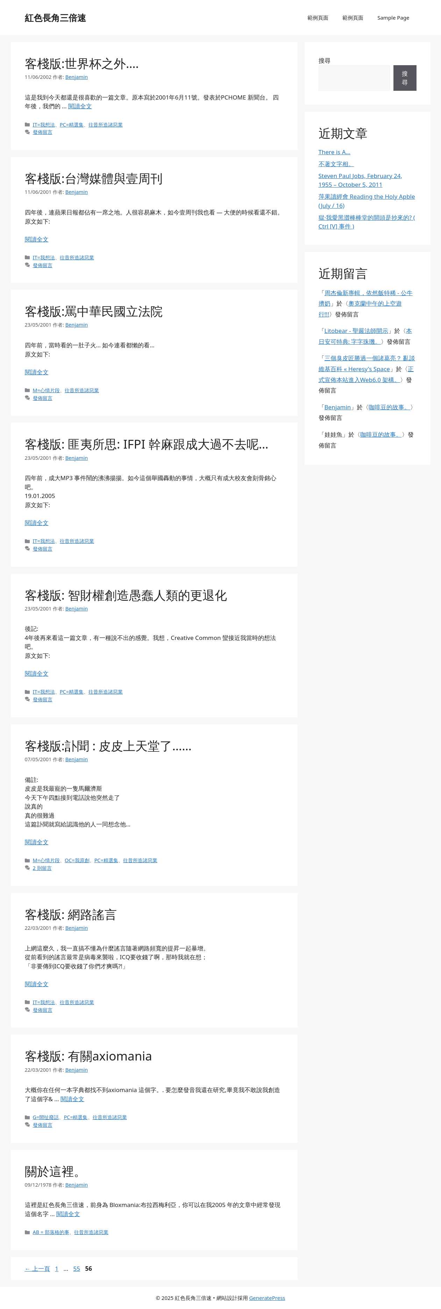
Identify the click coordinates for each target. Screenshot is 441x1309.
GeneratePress (267, 1297)
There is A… (335, 152)
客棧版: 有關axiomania (88, 1056)
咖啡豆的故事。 (389, 407)
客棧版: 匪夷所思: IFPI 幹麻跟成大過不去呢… (147, 444)
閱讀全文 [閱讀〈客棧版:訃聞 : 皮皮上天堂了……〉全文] (37, 842)
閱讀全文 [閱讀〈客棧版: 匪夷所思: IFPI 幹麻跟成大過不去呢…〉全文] (37, 523)
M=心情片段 (46, 390)
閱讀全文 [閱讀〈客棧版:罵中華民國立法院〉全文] (37, 372)
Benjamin (338, 407)
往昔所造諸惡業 (105, 124)
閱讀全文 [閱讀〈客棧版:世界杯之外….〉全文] (80, 106)
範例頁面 (317, 17)
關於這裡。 (55, 1171)
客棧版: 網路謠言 (71, 914)
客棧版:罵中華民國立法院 (94, 311)
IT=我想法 (44, 124)
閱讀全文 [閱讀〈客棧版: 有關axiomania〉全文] (72, 1099)
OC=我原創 (77, 860)
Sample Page (393, 17)
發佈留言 (42, 132)
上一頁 (37, 1268)
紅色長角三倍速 (55, 17)
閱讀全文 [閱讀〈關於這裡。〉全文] (68, 1214)
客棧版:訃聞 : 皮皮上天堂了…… (108, 745)
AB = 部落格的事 (51, 1232)
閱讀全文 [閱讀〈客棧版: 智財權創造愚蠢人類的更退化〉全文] (37, 673)
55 (76, 1268)
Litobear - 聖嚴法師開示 (357, 331)
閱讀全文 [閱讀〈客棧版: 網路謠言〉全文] (37, 984)
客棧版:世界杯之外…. (82, 63)
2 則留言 (42, 868)
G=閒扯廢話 (46, 1117)
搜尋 (324, 60)
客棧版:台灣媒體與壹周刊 (94, 178)
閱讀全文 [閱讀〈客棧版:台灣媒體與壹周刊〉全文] (37, 239)
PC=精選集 (72, 124)
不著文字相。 (336, 164)
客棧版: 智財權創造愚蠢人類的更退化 (126, 595)
